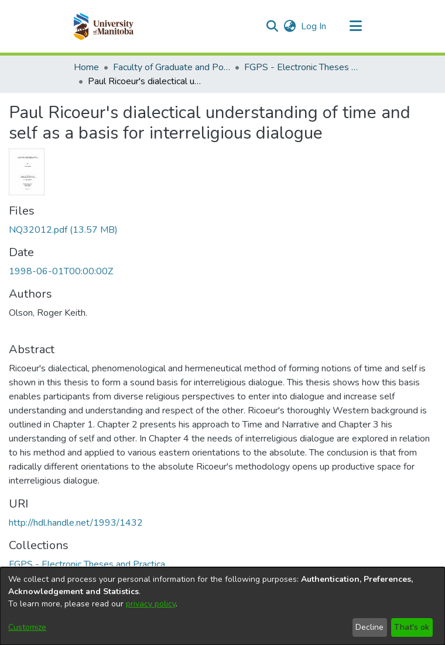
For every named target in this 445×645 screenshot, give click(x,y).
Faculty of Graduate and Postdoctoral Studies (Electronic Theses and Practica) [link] (171, 67)
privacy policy (151, 603)
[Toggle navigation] (355, 26)
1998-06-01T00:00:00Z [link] (61, 271)
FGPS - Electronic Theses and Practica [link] (302, 67)
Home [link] (86, 67)
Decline (369, 627)
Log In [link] (314, 26)
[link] (63, 229)
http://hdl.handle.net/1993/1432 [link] (76, 522)
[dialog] (222, 606)
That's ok (411, 627)
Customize (27, 627)
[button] (103, 26)
